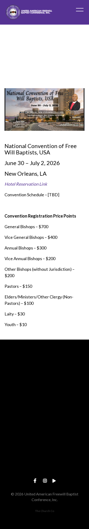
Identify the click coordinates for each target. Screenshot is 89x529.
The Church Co (44, 511)
